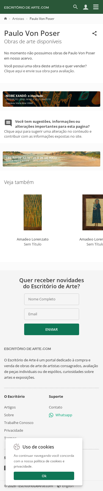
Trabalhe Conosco (19, 422)
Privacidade (13, 430)
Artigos (10, 406)
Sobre (9, 414)
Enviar (51, 329)
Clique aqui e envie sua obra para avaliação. (39, 70)
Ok (44, 475)
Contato (55, 406)
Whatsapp (60, 414)
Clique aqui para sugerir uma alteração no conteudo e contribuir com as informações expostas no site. (47, 129)
